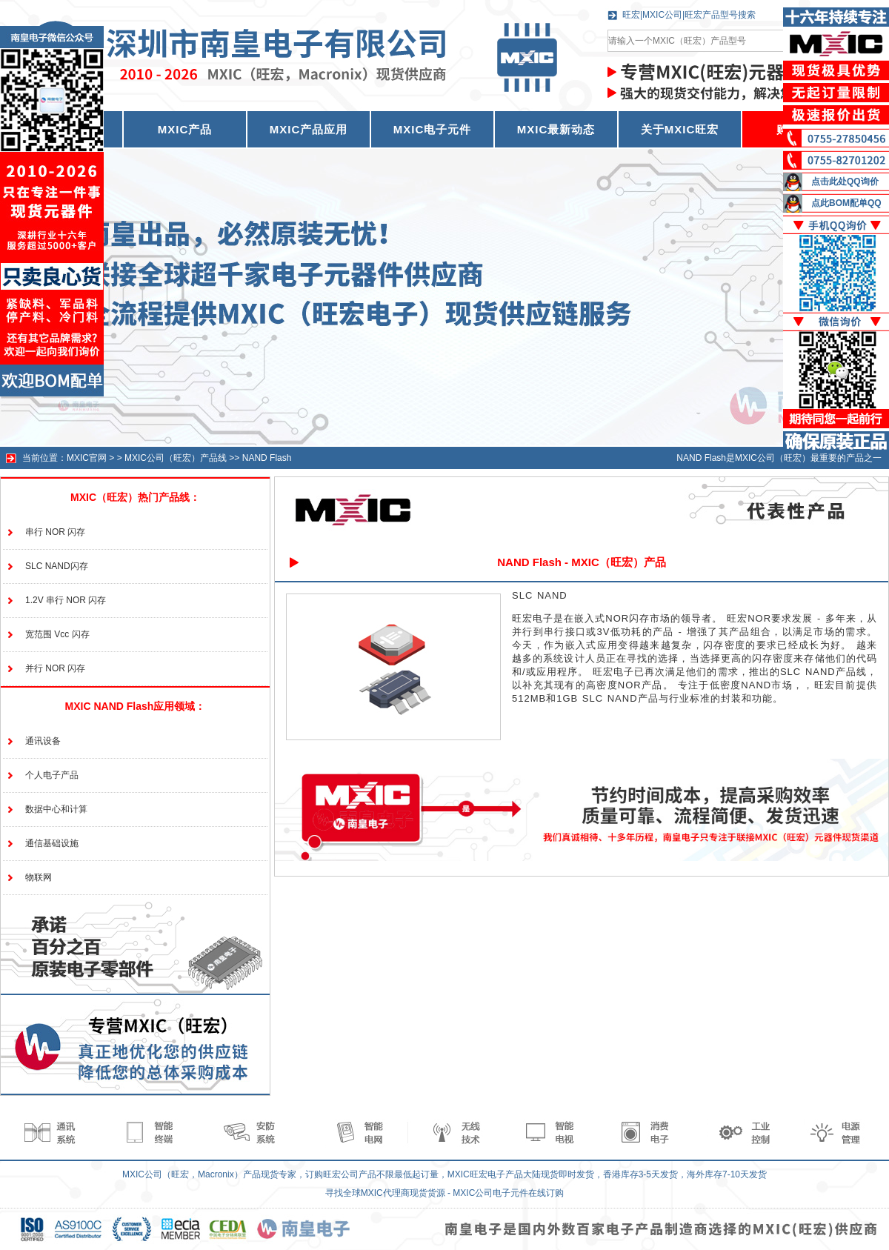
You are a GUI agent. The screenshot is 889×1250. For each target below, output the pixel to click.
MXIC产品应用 (309, 129)
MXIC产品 (185, 129)
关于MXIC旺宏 (680, 129)
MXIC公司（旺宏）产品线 (175, 458)
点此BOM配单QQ (846, 203)
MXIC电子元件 (432, 129)
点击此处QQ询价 (845, 181)
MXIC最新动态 (556, 129)
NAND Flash (267, 458)
